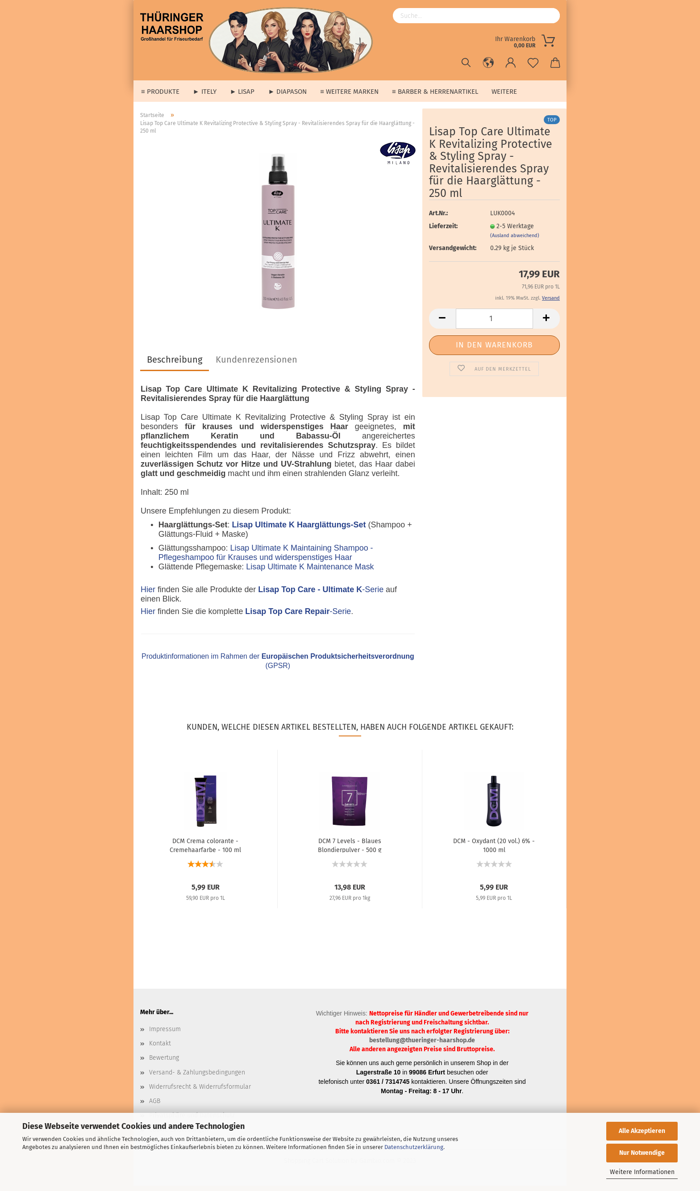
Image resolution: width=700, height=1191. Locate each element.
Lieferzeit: (443, 231)
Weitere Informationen (642, 1172)
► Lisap (242, 92)
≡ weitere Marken (349, 92)
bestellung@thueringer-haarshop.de (422, 1045)
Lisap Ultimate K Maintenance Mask (310, 572)
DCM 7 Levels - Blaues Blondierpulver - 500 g (349, 850)
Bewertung (164, 1063)
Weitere (504, 92)
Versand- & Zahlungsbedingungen (197, 1078)
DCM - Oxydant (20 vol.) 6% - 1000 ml (494, 850)
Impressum (165, 1034)
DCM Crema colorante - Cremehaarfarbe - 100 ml (205, 850)
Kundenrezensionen (256, 364)
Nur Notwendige (642, 1153)
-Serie (320, 594)
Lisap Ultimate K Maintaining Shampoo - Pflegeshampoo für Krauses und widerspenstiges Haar (265, 558)
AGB (154, 1106)
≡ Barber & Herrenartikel (435, 92)
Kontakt (160, 1049)
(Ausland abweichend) (514, 241)
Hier (148, 594)
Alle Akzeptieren (642, 1131)
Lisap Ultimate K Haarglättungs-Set (299, 530)
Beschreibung (174, 364)
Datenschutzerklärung (413, 1147)
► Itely (205, 92)
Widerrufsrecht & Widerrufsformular (200, 1092)
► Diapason (287, 92)
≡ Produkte (160, 92)
